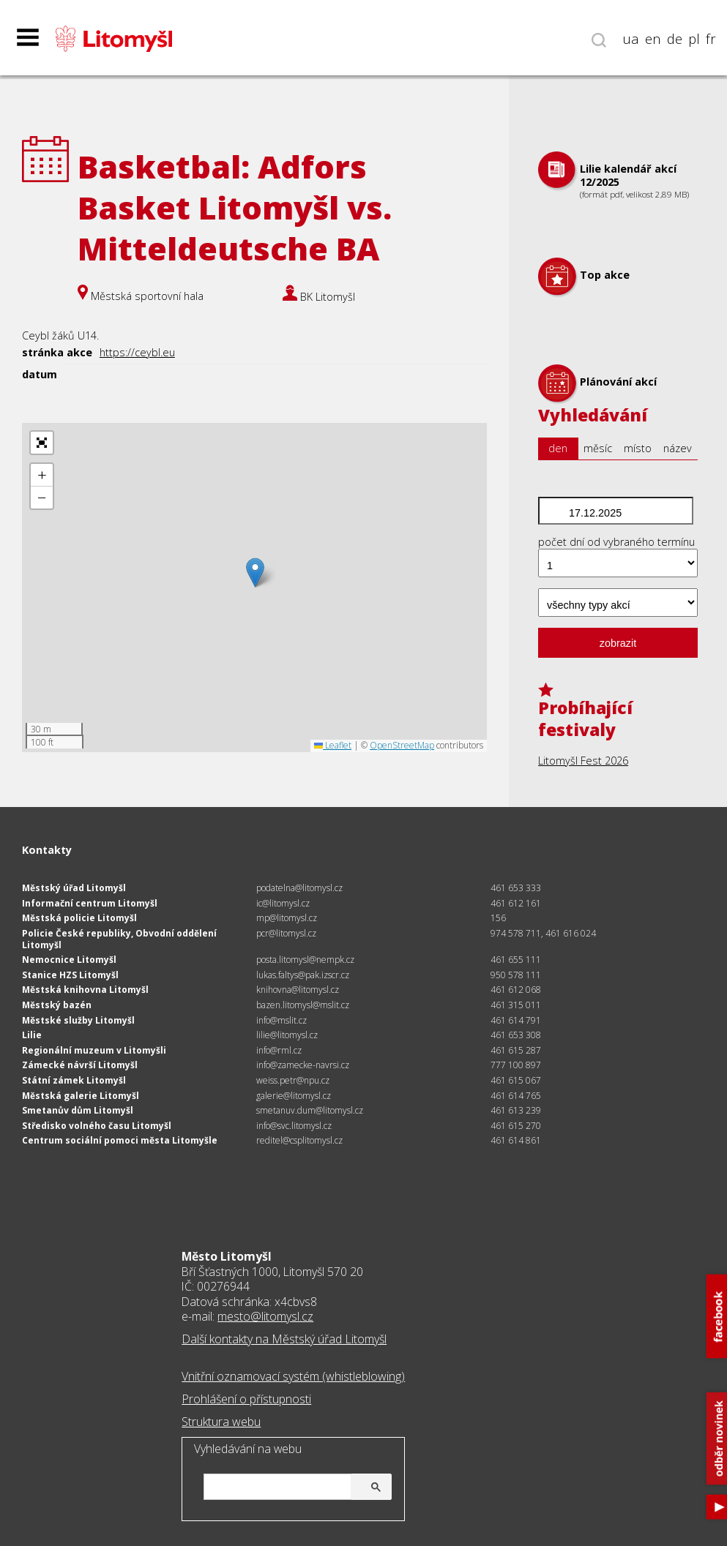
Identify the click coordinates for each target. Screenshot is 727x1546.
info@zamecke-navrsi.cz (302, 1065)
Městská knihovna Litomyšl (85, 989)
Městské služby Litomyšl (78, 1020)
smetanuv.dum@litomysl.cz (309, 1110)
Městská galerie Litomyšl (80, 1095)
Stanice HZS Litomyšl (70, 975)
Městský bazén (57, 1005)
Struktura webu (221, 1422)
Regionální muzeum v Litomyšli (94, 1050)
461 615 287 (516, 1050)
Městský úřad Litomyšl (74, 888)
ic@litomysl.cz (283, 903)
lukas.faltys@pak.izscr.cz (302, 975)
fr (711, 39)
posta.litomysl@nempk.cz (305, 959)
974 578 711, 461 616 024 (543, 933)
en (653, 39)
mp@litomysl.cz (286, 918)
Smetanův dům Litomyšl (77, 1110)
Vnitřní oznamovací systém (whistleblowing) (293, 1376)
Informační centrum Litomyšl (89, 903)
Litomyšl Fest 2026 (583, 761)
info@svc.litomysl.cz (294, 1125)
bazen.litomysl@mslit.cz (302, 1005)
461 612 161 (516, 903)
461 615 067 (516, 1080)
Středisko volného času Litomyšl (96, 1125)
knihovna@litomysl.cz (297, 989)
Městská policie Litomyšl (79, 918)
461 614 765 (516, 1095)
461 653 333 (516, 888)
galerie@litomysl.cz (293, 1095)
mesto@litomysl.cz (265, 1316)
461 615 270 (516, 1125)
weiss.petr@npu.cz (292, 1080)
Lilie (32, 1035)
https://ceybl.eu (137, 352)
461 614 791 (516, 1020)
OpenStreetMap (402, 745)
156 (498, 918)
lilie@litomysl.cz (287, 1035)
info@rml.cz (279, 1050)
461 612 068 (516, 989)
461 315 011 (516, 1005)
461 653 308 (516, 1035)
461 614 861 (516, 1140)
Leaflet (332, 745)
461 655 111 (516, 959)
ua (631, 39)
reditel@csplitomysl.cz (299, 1140)
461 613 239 (516, 1110)
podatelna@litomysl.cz (299, 888)
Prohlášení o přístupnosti (246, 1399)
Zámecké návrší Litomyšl (80, 1065)
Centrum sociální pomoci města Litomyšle (119, 1140)
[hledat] (296, 1488)
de (674, 39)
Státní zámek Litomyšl (74, 1080)
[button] (255, 573)
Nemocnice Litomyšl (69, 959)
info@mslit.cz (281, 1020)
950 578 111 (516, 975)
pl (694, 39)
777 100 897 (516, 1065)
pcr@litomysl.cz (286, 933)
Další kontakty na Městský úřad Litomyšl (284, 1339)
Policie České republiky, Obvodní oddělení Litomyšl (119, 939)
